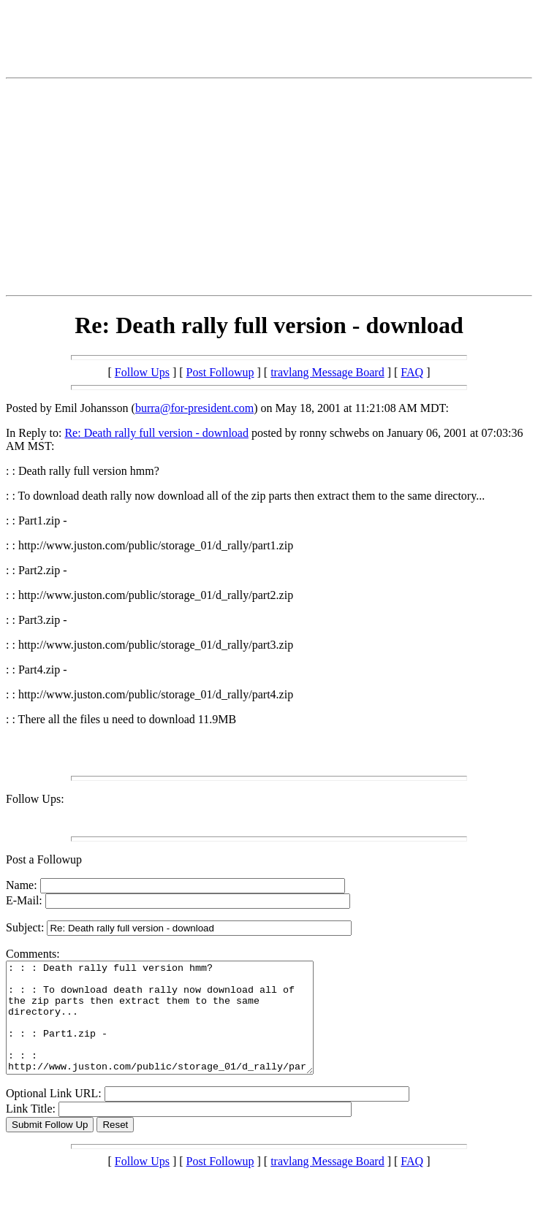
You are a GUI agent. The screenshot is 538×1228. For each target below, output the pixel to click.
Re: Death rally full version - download (156, 433)
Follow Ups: (35, 799)
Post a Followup (44, 859)
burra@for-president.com (194, 408)
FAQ (412, 372)
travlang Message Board (327, 372)
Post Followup (220, 372)
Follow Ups (142, 372)
